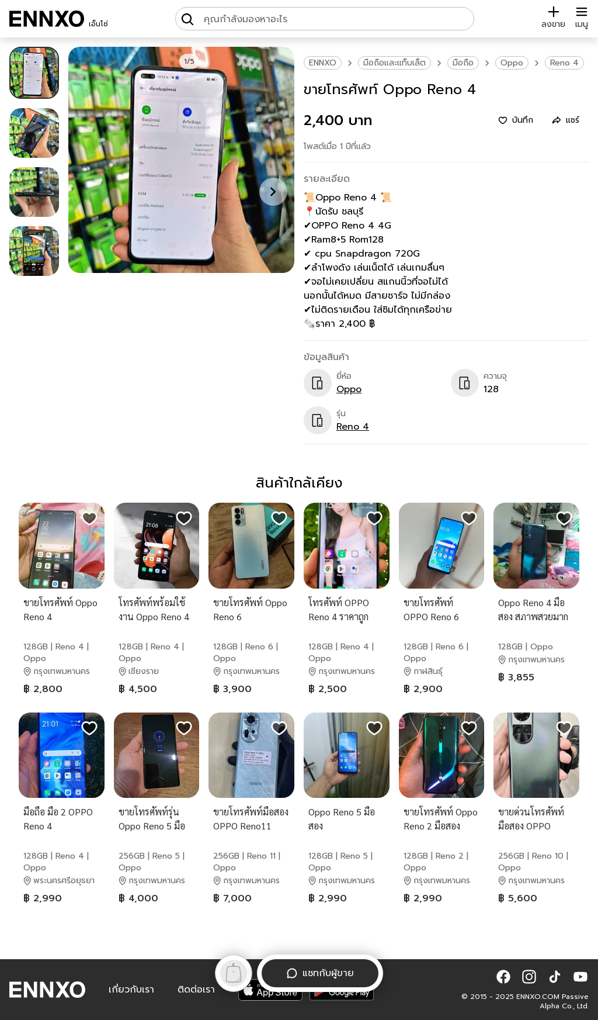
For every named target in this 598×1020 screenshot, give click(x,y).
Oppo (511, 63)
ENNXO (322, 63)
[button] (503, 977)
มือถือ (463, 63)
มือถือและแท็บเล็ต (394, 63)
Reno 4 (564, 63)
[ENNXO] (46, 19)
